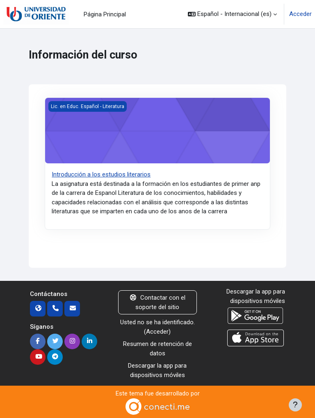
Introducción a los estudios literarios (101, 174)
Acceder (300, 14)
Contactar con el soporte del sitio (158, 302)
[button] (232, 14)
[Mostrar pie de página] (295, 404)
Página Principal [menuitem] (105, 14)
